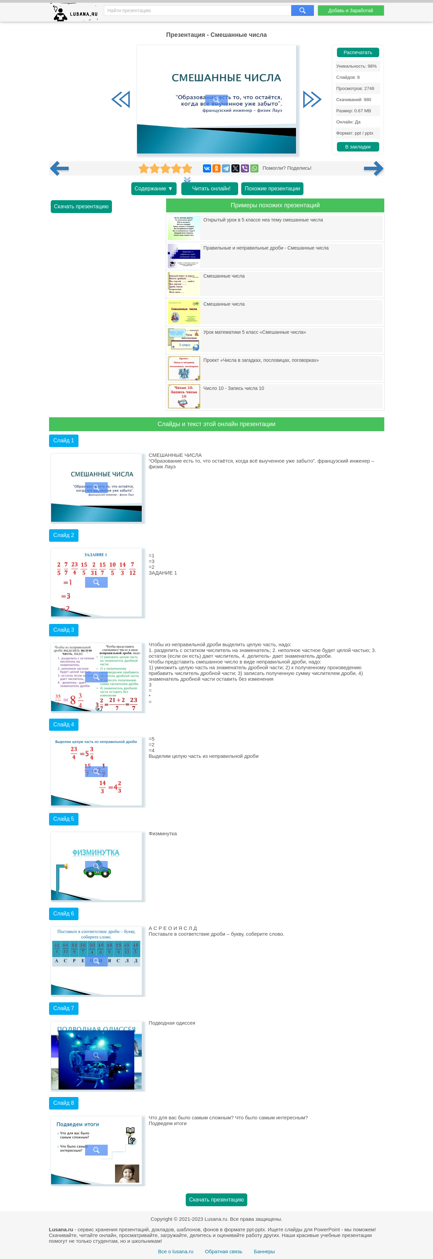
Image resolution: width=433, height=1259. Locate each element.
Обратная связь (224, 1251)
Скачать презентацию (81, 206)
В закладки (357, 146)
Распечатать (358, 52)
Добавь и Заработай (350, 10)
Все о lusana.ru (175, 1251)
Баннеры (264, 1251)
